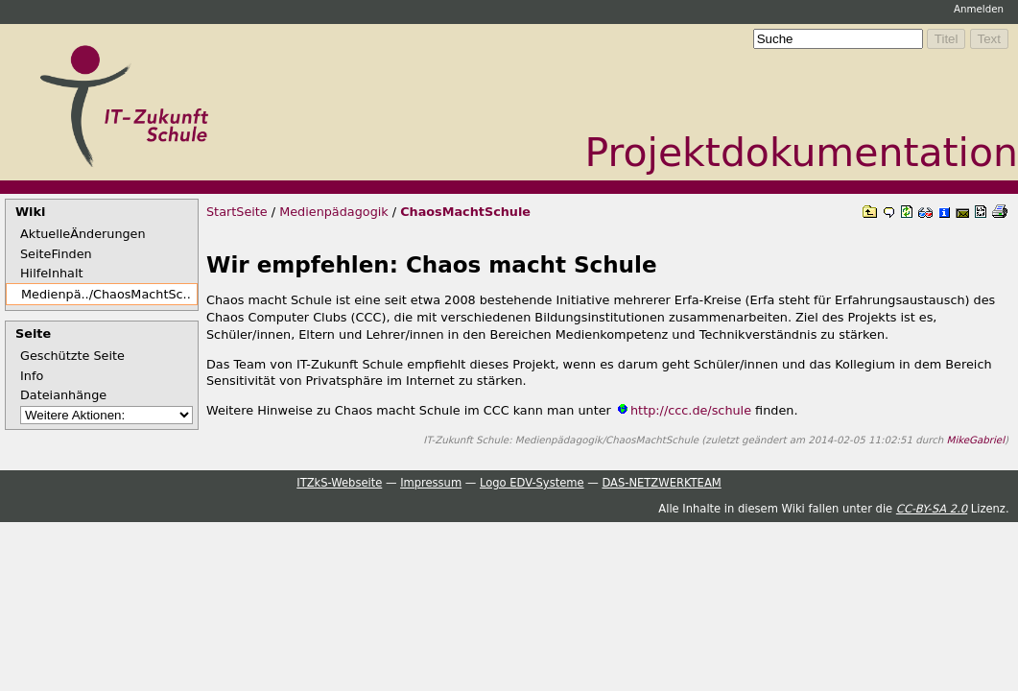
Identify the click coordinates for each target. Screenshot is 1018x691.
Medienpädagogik (334, 211)
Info (31, 376)
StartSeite (237, 211)
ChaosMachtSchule (465, 211)
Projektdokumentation (801, 153)
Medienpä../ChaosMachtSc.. (101, 294)
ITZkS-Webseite (339, 482)
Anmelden (979, 8)
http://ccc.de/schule (690, 410)
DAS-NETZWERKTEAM (661, 482)
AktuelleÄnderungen (83, 233)
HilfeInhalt (51, 273)
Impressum (431, 482)
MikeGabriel (976, 439)
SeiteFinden (56, 254)
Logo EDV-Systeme (532, 482)
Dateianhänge (63, 395)
